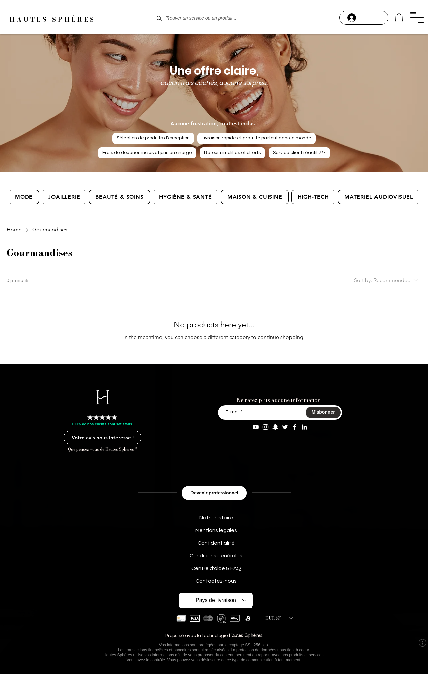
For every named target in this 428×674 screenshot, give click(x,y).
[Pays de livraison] (216, 600)
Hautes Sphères (246, 636)
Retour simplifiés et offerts (232, 152)
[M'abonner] (323, 412)
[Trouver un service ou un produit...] (213, 18)
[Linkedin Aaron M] (304, 427)
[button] (417, 17)
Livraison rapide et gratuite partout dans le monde (256, 137)
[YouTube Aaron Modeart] (255, 427)
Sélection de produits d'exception (153, 137)
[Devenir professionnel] (214, 493)
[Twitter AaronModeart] (285, 427)
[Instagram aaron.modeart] (265, 427)
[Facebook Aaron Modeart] (294, 427)
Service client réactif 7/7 (299, 152)
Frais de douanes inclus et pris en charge (147, 152)
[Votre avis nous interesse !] (102, 437)
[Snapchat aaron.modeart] (275, 427)
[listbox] (279, 618)
